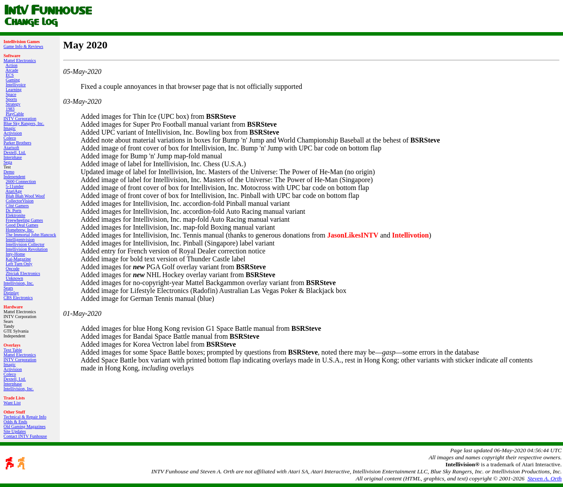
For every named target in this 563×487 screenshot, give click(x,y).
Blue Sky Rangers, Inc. (24, 123)
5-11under (15, 186)
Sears (8, 288)
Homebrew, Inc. (20, 229)
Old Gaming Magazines (25, 426)
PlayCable (15, 113)
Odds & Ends (15, 421)
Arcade (11, 70)
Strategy (13, 104)
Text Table (13, 350)
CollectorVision (19, 200)
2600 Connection (21, 181)
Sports (11, 99)
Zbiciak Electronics (23, 273)
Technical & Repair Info (25, 416)
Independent (14, 176)
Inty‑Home (15, 254)
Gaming (13, 79)
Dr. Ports (14, 210)
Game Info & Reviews (23, 46)
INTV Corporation (20, 118)
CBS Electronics (18, 297)
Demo (9, 171)
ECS (10, 75)
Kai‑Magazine (18, 258)
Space (11, 94)
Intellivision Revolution (27, 249)
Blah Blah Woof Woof (25, 196)
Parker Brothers (17, 142)
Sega (8, 162)
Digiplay (11, 292)
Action (11, 65)
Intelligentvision (20, 239)
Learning (14, 89)
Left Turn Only (19, 263)
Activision (13, 133)
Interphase (13, 157)
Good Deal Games (22, 225)
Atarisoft (11, 147)
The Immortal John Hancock (31, 234)
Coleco (10, 137)
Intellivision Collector (25, 244)
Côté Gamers (17, 205)
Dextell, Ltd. (15, 152)
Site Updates (15, 431)
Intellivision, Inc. (19, 283)
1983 (10, 108)
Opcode (12, 268)
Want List (12, 402)
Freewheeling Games (24, 220)
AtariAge (13, 191)
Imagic (10, 128)
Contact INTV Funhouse (25, 436)
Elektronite (15, 215)
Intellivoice (16, 84)
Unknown (14, 278)
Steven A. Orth (544, 478)
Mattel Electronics (20, 60)
